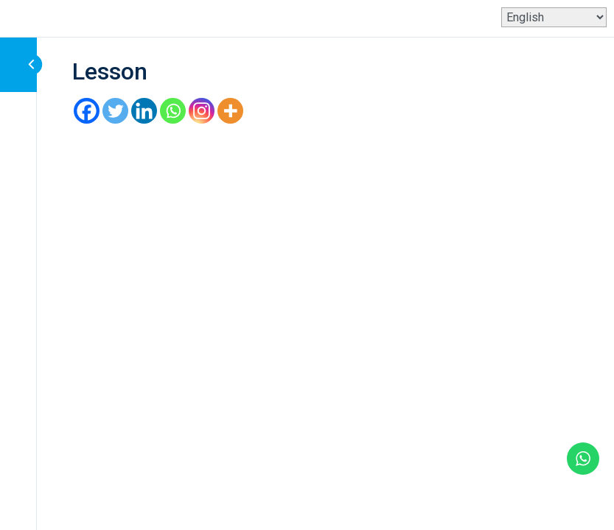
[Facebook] (87, 111)
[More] (230, 111)
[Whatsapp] (173, 111)
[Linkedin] (144, 111)
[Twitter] (115, 111)
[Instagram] (201, 111)
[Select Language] (554, 17)
